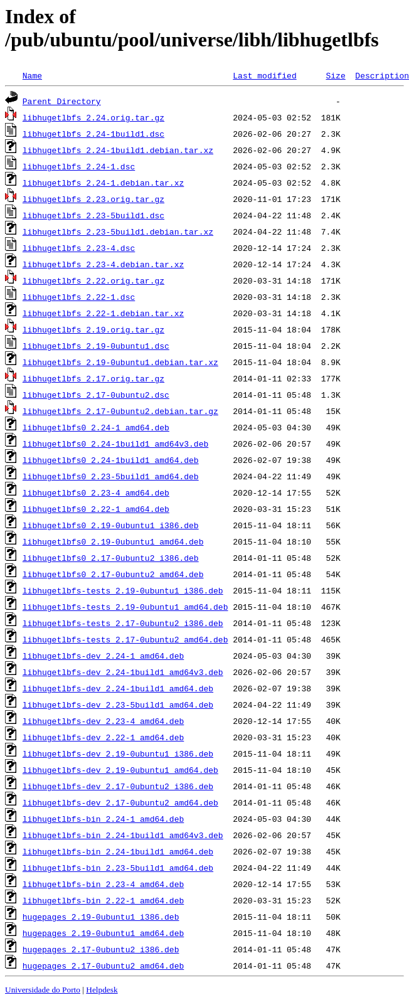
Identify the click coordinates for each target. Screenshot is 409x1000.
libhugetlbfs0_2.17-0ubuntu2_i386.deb (111, 557)
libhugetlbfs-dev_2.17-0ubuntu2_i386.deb (118, 786)
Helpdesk (101, 989)
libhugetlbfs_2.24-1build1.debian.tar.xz (118, 150)
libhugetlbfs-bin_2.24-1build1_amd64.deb (118, 851)
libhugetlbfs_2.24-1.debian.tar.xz (103, 182)
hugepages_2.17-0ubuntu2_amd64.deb (103, 965)
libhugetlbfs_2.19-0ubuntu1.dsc (96, 345)
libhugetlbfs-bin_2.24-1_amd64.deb (103, 818)
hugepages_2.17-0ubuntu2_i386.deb (101, 949)
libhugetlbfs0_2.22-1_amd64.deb (96, 508)
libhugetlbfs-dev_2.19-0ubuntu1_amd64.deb (120, 769)
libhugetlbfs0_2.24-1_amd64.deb (96, 427)
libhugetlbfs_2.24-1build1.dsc (93, 133)
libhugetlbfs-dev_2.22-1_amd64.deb (103, 737)
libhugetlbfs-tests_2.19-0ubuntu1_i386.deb (123, 590)
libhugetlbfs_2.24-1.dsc (79, 166)
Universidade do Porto (42, 989)
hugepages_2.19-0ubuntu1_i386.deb (101, 916)
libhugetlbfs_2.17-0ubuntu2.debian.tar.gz (120, 411)
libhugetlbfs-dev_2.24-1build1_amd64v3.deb (123, 672)
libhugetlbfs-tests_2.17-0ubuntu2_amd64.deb (125, 639)
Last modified (264, 75)
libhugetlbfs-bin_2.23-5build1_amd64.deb (118, 867)
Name (32, 75)
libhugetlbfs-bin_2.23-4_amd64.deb (103, 884)
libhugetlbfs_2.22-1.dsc (79, 296)
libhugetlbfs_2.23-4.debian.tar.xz (103, 264)
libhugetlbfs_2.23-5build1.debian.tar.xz (118, 231)
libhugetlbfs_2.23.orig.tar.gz (93, 199)
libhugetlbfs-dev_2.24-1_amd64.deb (103, 655)
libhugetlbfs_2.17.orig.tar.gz (93, 378)
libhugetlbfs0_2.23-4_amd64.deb (96, 492)
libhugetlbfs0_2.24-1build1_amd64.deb (111, 459)
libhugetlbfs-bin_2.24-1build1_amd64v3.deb (123, 835)
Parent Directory (62, 101)
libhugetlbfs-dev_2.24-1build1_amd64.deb (118, 688)
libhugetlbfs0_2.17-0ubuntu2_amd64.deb (113, 574)
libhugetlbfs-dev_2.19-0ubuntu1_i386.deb (118, 753)
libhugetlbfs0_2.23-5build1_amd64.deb (111, 476)
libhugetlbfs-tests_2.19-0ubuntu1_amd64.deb (125, 606)
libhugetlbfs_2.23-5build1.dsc (93, 215)
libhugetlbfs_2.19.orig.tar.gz (93, 329)
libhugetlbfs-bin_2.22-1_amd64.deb (103, 900)
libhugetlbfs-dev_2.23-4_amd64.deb (103, 720)
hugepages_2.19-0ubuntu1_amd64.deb (103, 933)
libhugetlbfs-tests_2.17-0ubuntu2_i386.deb (123, 623)
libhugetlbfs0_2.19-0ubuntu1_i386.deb (111, 525)
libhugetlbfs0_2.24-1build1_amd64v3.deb (115, 443)
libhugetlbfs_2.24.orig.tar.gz (93, 117)
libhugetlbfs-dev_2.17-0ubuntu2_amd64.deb (120, 802)
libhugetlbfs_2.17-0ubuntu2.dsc (96, 394)
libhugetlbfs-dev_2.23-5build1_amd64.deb (118, 704)
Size (335, 75)
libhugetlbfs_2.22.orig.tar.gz (93, 280)
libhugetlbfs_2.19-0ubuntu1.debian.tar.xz (120, 362)
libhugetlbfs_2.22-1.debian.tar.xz (103, 313)
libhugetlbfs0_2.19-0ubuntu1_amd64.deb (113, 541)
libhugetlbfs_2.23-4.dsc (79, 247)
